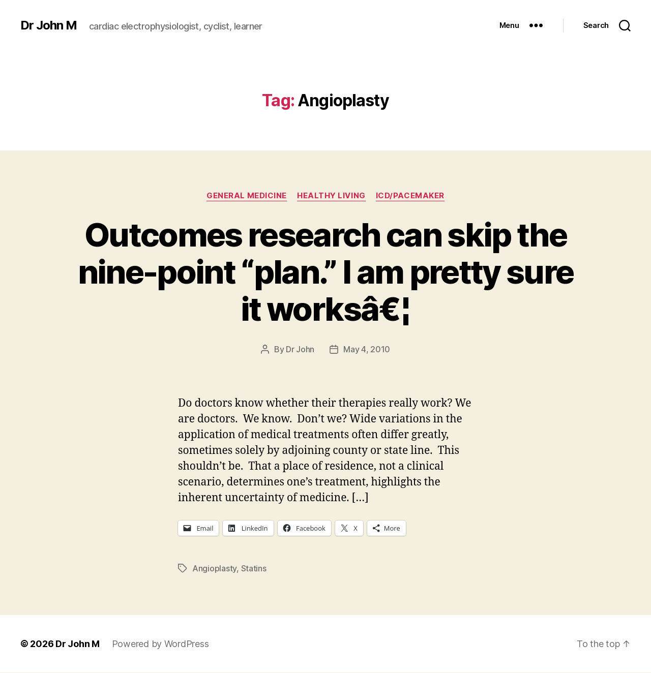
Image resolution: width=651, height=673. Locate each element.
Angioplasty (214, 568)
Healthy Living (331, 195)
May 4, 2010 (366, 349)
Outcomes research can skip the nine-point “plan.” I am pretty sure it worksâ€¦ (326, 271)
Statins (254, 568)
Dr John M (48, 25)
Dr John (300, 349)
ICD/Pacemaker (410, 195)
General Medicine (246, 195)
